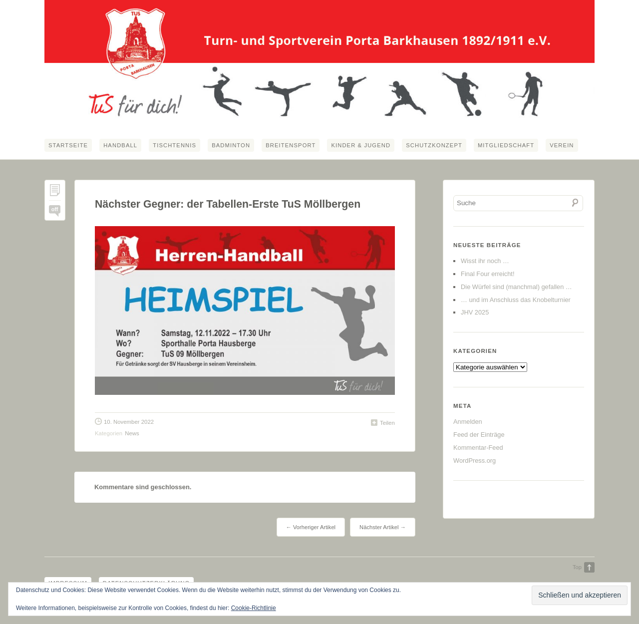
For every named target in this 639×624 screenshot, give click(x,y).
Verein (562, 145)
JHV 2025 (475, 312)
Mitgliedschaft (506, 145)
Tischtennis (174, 145)
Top (577, 567)
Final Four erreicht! (487, 274)
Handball (120, 145)
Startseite (68, 145)
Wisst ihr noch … (485, 261)
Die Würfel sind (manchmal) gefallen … (516, 287)
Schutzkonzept (434, 145)
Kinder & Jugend (360, 145)
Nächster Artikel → (382, 527)
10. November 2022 (129, 422)
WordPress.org (474, 460)
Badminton (231, 145)
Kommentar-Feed (478, 447)
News (132, 433)
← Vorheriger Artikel (310, 527)
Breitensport (291, 145)
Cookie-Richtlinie (253, 608)
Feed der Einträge (478, 434)
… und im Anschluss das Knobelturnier (516, 300)
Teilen (387, 423)
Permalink (55, 192)
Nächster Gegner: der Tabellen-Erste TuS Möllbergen (227, 204)
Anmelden (467, 421)
